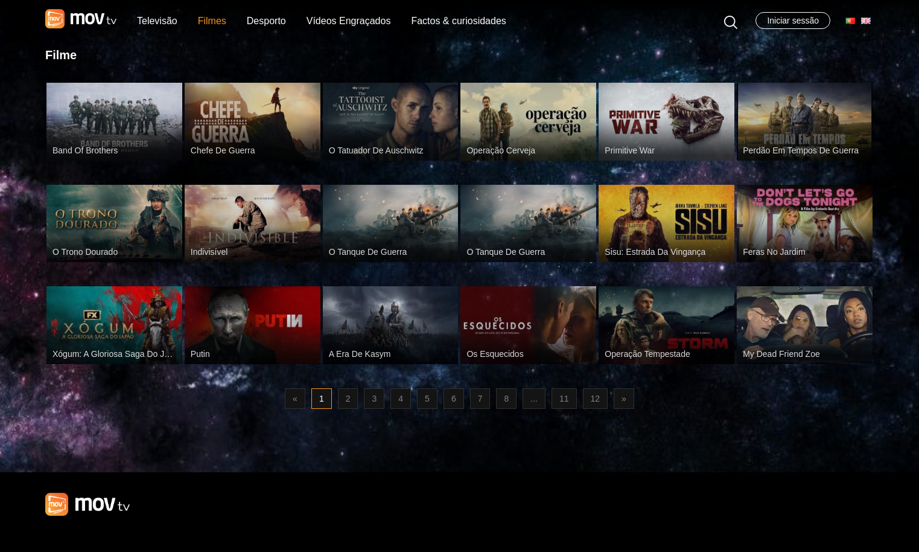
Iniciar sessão (793, 20)
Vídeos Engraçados (349, 21)
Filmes (212, 21)
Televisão (157, 21)
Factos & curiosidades (458, 21)
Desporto (266, 21)
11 (564, 398)
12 (595, 398)
